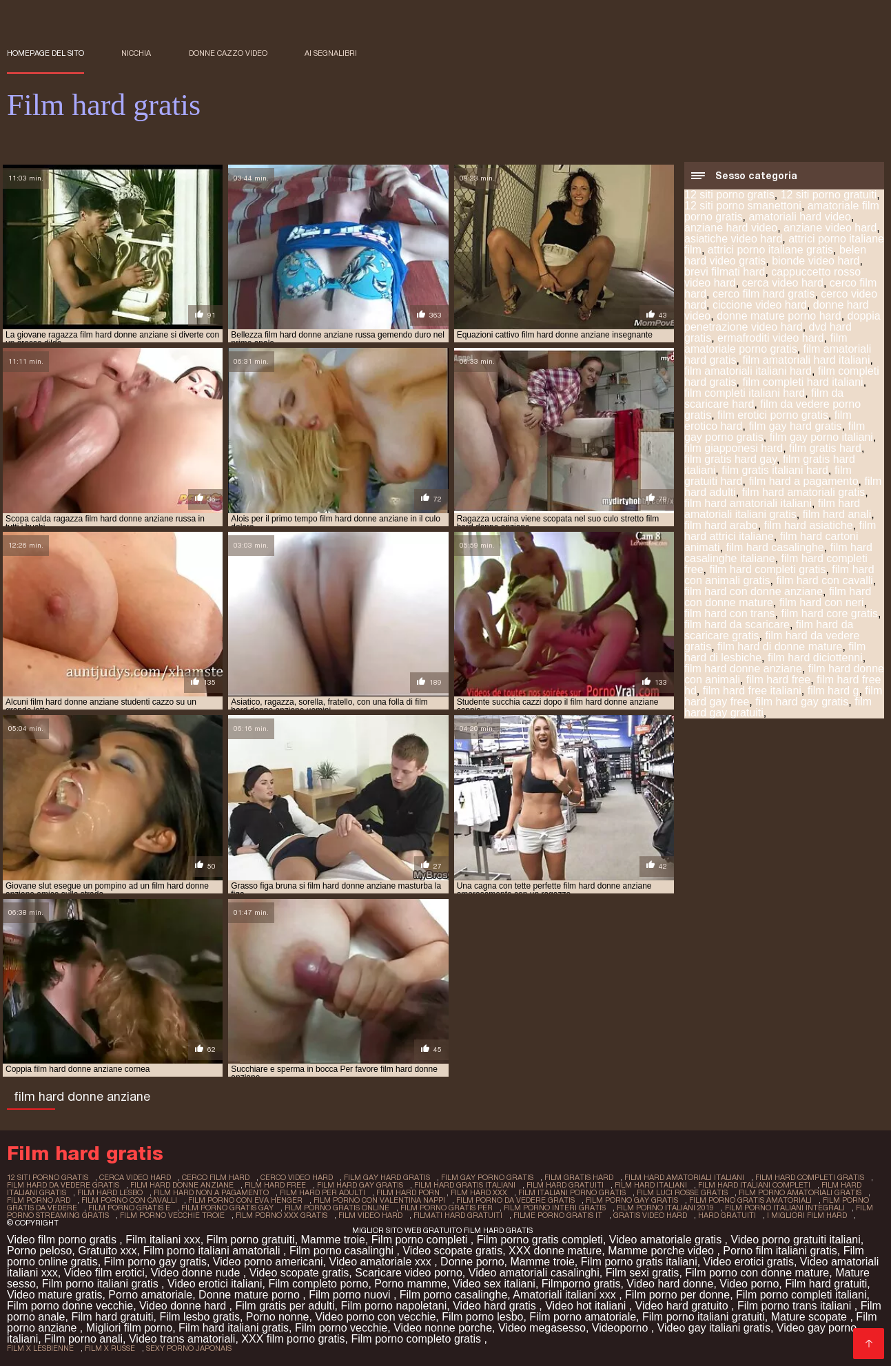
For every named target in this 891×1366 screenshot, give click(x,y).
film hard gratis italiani (464, 1185)
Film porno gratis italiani (639, 1261)
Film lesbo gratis (199, 1317)
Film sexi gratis (642, 1273)
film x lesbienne (40, 1348)
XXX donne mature (555, 1250)
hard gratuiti (727, 1215)
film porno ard (38, 1200)
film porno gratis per (446, 1207)
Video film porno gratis (63, 1239)
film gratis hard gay (730, 459)
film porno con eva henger (245, 1200)
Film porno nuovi (351, 1295)
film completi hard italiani (802, 382)
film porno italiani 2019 (665, 1207)
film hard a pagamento (803, 481)
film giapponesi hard (733, 448)
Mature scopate (810, 1317)
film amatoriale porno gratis (766, 343)
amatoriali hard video (799, 217)
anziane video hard (830, 228)
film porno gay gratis (632, 1200)
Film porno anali (83, 1339)
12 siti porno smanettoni (742, 205)
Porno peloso (39, 1250)
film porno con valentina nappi (379, 1200)
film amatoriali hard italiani (806, 360)
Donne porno (472, 1261)
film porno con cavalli (129, 1200)
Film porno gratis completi (540, 1239)
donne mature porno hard (779, 316)
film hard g (833, 690)
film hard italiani (651, 1185)
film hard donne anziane (743, 668)
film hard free (778, 679)
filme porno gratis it (557, 1215)
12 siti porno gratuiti (829, 194)
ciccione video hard (760, 305)
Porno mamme (410, 1284)
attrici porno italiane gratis (770, 250)
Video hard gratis (496, 1306)
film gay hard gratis (794, 426)
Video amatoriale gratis (667, 1239)
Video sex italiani (494, 1284)
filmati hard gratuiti (457, 1215)
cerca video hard (782, 283)
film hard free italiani (752, 690)
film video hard (370, 1215)
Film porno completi (421, 1239)
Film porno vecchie (341, 1328)
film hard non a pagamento (211, 1192)
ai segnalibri (331, 53)
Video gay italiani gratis (713, 1328)
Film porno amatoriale (582, 1317)
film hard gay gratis (801, 701)
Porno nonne (277, 1317)
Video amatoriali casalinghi (534, 1273)
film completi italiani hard (744, 393)
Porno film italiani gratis (780, 1250)
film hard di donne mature (779, 646)
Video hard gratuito (683, 1306)
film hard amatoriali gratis (804, 492)
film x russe (110, 1348)
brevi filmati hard (724, 272)
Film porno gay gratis (155, 1261)
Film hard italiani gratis (233, 1328)
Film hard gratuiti (826, 1284)
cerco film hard (215, 1177)
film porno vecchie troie (172, 1215)
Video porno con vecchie (375, 1317)
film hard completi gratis (767, 569)
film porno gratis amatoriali (750, 1200)
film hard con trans (729, 613)
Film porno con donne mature (757, 1273)
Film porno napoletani (393, 1306)
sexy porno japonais (189, 1348)
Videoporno (621, 1328)
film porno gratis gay (227, 1207)
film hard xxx (479, 1192)
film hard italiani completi (754, 1185)
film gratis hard (825, 448)
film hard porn (408, 1192)
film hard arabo (721, 525)
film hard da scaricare (737, 624)
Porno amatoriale (150, 1295)
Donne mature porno (250, 1295)
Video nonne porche (442, 1328)
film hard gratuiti (565, 1185)
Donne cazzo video (228, 53)
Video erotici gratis (749, 1261)
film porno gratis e (129, 1207)
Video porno (749, 1284)
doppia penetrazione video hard (782, 321)
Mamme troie (333, 1239)
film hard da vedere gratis (63, 1185)
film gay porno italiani (821, 437)
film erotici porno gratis (772, 415)
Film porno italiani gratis (101, 1284)
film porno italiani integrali (785, 1207)
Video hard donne (669, 1284)
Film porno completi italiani (801, 1295)
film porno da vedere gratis (515, 1200)
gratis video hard (650, 1215)
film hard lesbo (110, 1192)
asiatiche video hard (733, 239)
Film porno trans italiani (795, 1306)
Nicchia (136, 53)
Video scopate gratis (452, 1250)
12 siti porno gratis (729, 194)
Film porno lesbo (482, 1317)
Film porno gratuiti (251, 1239)
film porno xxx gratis (281, 1215)
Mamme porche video (662, 1250)
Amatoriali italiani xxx (566, 1295)
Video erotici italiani (215, 1284)
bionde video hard (815, 261)
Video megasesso (542, 1328)
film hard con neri (821, 602)
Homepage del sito (45, 53)
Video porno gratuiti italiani (795, 1239)
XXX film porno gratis (293, 1339)
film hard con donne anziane (753, 591)
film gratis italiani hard (774, 470)
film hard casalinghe (774, 547)
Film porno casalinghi (343, 1250)
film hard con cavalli (824, 580)
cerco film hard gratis (764, 294)
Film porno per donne (677, 1295)
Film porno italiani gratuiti (703, 1317)
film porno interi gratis (555, 1207)
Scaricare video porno (408, 1273)
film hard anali (837, 514)
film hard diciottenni (815, 657)
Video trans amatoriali (182, 1339)
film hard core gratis (830, 613)
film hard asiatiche (808, 525)
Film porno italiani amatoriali (213, 1250)
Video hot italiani (587, 1306)
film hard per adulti (322, 1192)
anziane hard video (730, 228)
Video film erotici (104, 1273)
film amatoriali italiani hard (748, 371)
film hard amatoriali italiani (748, 503)
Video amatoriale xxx (382, 1261)
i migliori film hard (807, 1215)
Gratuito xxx (107, 1250)
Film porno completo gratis (417, 1339)
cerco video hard (296, 1177)
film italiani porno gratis (572, 1192)
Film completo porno (318, 1284)
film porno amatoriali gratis (800, 1192)
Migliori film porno (129, 1328)
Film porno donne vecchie (70, 1306)
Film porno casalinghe (454, 1295)
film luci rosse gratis (682, 1192)
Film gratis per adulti (284, 1306)
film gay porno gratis (487, 1177)
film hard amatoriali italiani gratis (772, 508)
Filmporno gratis (581, 1284)
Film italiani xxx (162, 1239)
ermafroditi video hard (770, 338)
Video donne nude (197, 1273)
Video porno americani (268, 1261)
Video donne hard (184, 1306)
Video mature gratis (54, 1295)
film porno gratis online (337, 1207)
